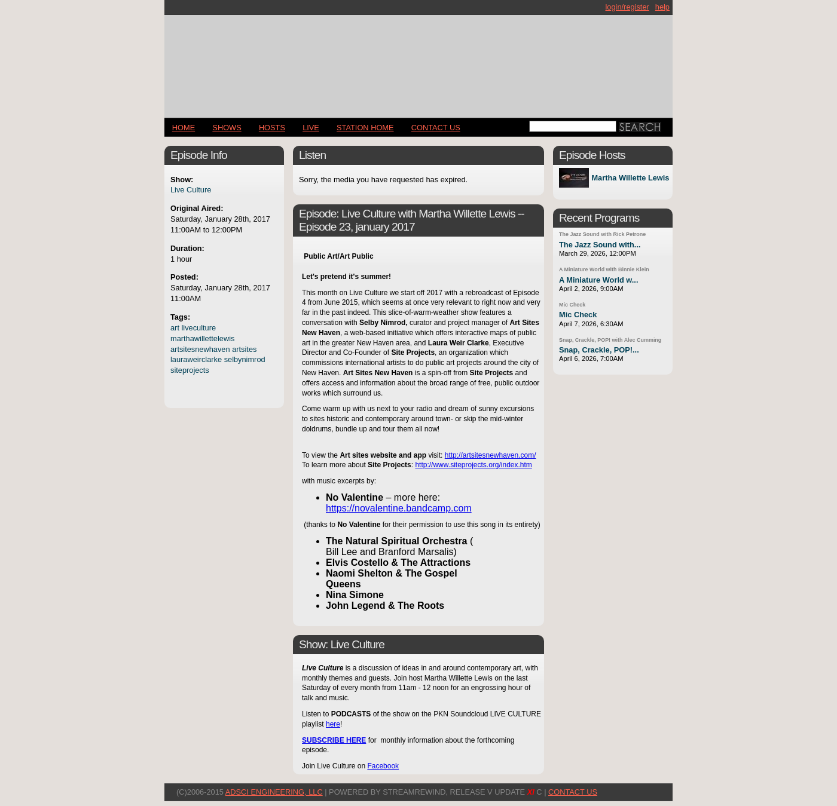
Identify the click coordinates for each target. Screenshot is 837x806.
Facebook (383, 766)
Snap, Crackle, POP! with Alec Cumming (610, 340)
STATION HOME (365, 127)
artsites (244, 349)
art (174, 327)
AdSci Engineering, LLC (274, 791)
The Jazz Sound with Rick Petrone (602, 234)
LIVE (311, 127)
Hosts (272, 127)
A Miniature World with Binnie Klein (604, 269)
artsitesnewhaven (200, 349)
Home (183, 127)
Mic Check (572, 305)
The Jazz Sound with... (600, 244)
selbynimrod (244, 359)
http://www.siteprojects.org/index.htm (473, 465)
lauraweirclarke (196, 359)
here (333, 724)
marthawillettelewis (202, 338)
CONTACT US (435, 127)
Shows (226, 127)
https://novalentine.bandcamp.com (399, 508)
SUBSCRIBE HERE (334, 740)
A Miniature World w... (598, 279)
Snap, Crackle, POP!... (599, 349)
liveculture (199, 327)
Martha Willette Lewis (630, 177)
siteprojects (189, 370)
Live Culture (190, 189)
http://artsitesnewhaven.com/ (490, 455)
